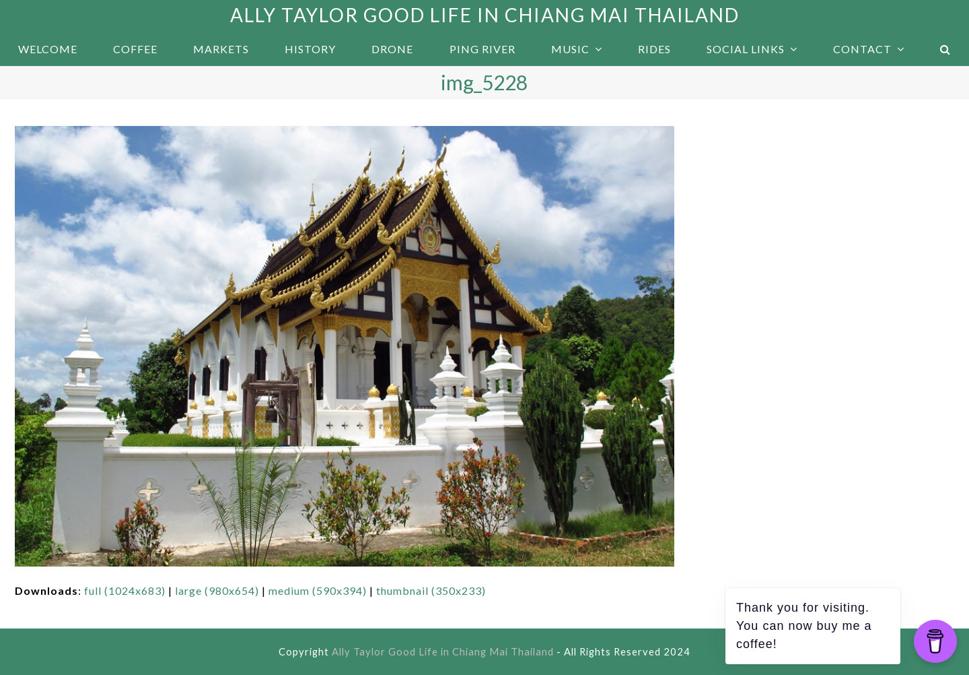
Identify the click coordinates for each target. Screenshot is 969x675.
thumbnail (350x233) (431, 590)
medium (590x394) (317, 590)
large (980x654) (217, 590)
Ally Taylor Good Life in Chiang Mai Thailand (485, 14)
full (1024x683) (125, 590)
